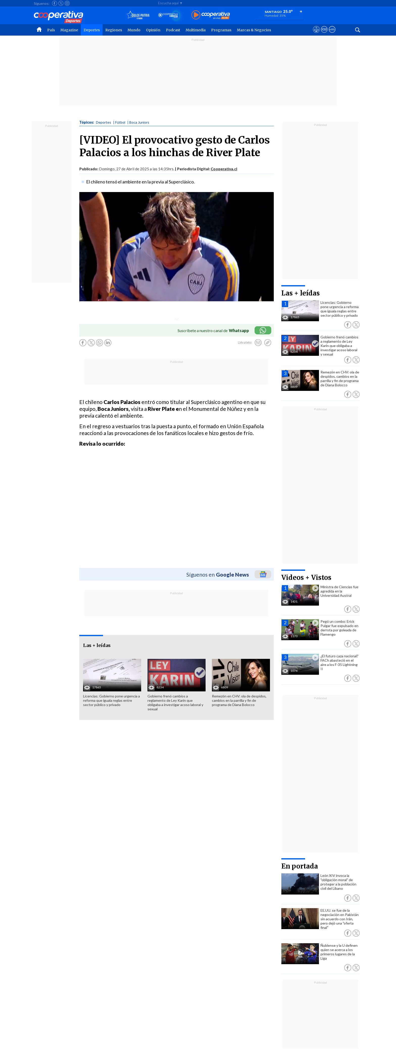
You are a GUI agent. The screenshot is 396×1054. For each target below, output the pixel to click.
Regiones (113, 30)
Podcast (173, 30)
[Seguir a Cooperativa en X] (60, 3)
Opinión (153, 30)
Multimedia (196, 30)
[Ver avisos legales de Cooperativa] (316, 34)
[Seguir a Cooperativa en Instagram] (67, 3)
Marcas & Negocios (254, 30)
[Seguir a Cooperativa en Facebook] (54, 3)
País (51, 30)
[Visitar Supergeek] (332, 34)
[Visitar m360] (324, 34)
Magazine (69, 30)
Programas (221, 30)
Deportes (92, 30)
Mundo (134, 30)
